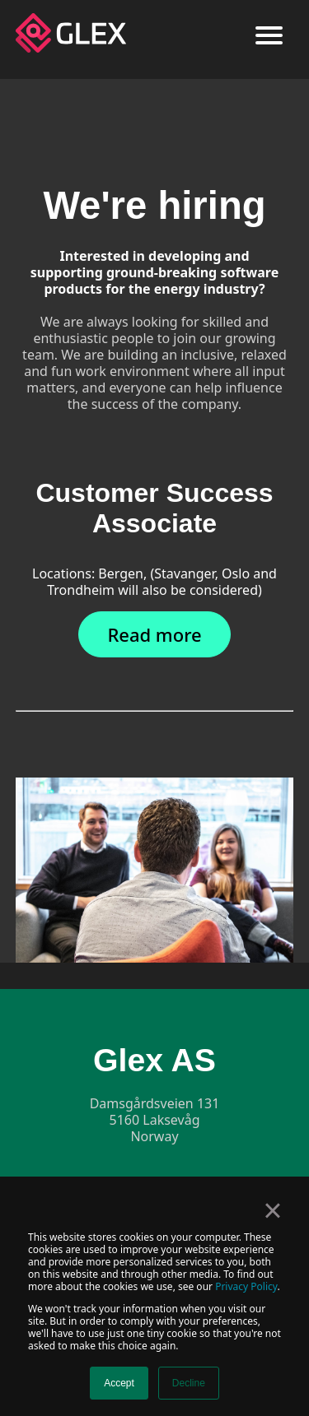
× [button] (272, 1210)
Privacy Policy (246, 1286)
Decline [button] (188, 1383)
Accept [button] (119, 1383)
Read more (154, 634)
